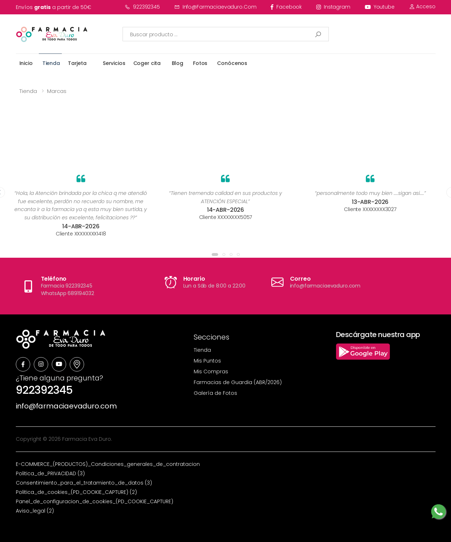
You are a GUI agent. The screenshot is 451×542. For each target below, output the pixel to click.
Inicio (26, 63)
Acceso (422, 6)
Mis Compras (211, 371)
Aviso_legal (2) (35, 510)
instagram (333, 6)
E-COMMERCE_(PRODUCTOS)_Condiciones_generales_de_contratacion (108, 464)
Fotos (200, 63)
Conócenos (232, 63)
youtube (380, 6)
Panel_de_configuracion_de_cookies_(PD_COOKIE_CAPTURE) (94, 501)
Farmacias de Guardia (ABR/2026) (238, 382)
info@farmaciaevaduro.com (215, 6)
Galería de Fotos (215, 393)
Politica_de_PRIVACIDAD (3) (50, 473)
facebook (286, 6)
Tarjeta (77, 63)
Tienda (51, 63)
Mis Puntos (207, 360)
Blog (177, 63)
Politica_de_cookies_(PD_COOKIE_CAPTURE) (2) (76, 492)
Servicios (114, 63)
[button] (215, 254)
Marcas (56, 91)
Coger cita (147, 63)
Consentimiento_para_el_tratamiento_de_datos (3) (84, 482)
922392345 (142, 6)
